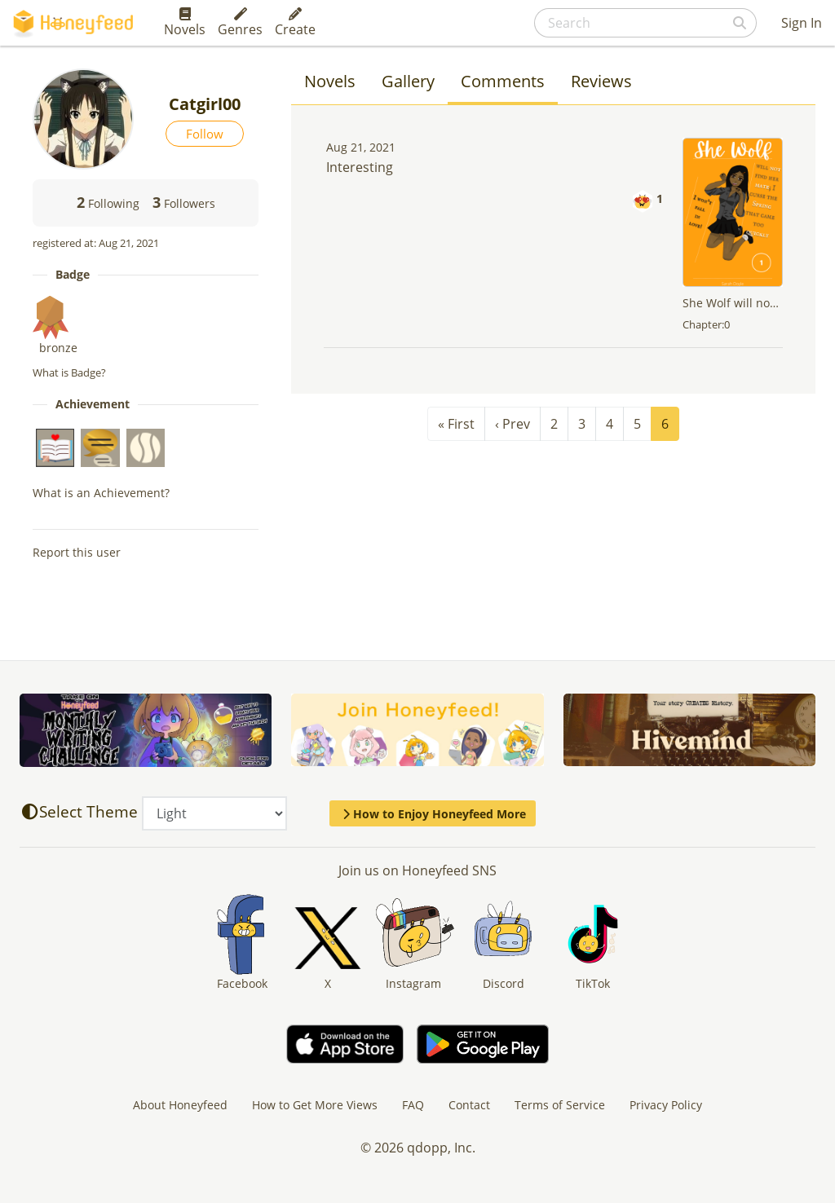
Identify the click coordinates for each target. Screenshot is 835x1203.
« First (456, 424)
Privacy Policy (666, 1105)
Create (295, 22)
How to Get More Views (315, 1105)
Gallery (408, 81)
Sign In (801, 23)
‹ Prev (512, 424)
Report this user (77, 552)
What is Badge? (69, 372)
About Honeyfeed (180, 1105)
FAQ (413, 1105)
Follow (204, 134)
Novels (184, 22)
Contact (469, 1105)
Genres (240, 22)
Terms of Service (560, 1105)
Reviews (601, 81)
